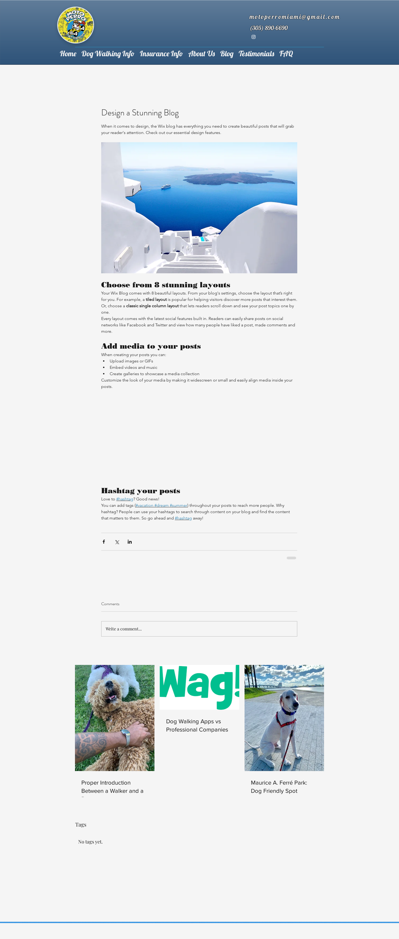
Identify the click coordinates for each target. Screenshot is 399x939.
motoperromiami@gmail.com (295, 16)
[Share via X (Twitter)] (116, 541)
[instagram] (253, 37)
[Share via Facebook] (103, 541)
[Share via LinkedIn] (129, 541)
